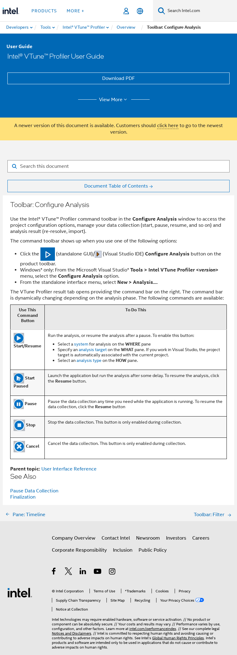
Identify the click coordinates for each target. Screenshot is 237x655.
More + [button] (75, 11)
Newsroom (148, 538)
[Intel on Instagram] (112, 572)
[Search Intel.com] (201, 10)
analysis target (93, 349)
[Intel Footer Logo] (19, 592)
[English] (140, 11)
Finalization (22, 497)
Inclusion (122, 550)
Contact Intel (116, 538)
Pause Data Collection (34, 491)
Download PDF (118, 78)
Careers (200, 538)
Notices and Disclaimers (71, 633)
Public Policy (153, 550)
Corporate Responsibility (79, 550)
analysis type (89, 360)
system (81, 344)
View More (114, 100)
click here (167, 125)
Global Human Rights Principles (178, 638)
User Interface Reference (69, 469)
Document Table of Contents (116, 186)
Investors (176, 538)
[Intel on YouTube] (98, 572)
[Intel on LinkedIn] (83, 572)
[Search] (161, 11)
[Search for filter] (118, 166)
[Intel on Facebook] (54, 572)
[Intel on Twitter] (68, 572)
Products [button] (44, 11)
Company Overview (73, 538)
